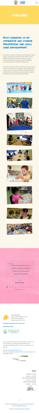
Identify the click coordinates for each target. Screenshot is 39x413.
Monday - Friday (31, 374)
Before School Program (29, 378)
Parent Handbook (19, 409)
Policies (11, 409)
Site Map (27, 409)
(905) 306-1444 (8, 326)
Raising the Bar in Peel (15, 350)
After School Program (29, 382)
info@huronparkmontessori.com (14, 323)
